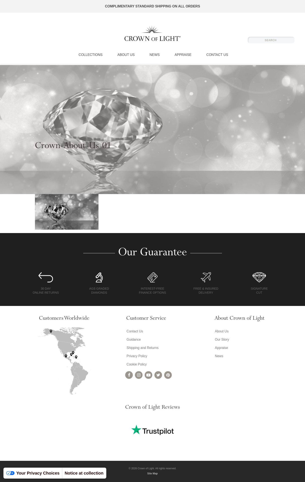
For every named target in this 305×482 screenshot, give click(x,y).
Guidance (133, 340)
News (155, 56)
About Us (126, 56)
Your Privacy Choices (33, 473)
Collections (91, 56)
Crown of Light (152, 34)
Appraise (183, 56)
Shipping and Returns (142, 348)
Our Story (222, 340)
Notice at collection (84, 473)
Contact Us (217, 56)
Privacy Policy (136, 356)
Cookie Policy (136, 365)
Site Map (152, 473)
